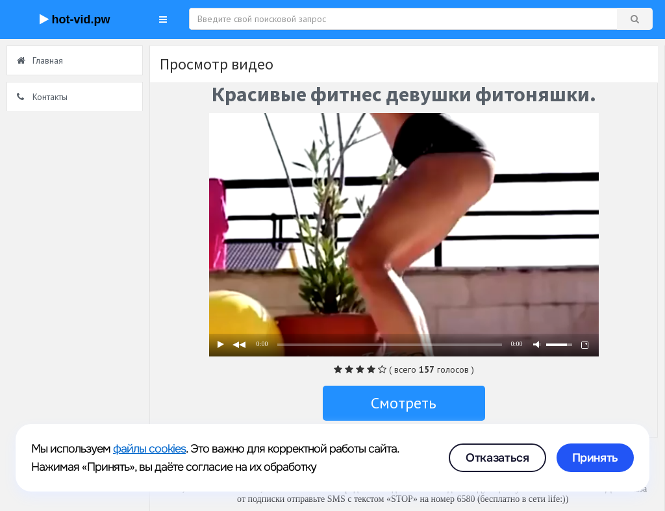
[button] (163, 19)
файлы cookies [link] (149, 449)
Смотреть (403, 403)
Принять (595, 458)
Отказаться (497, 458)
